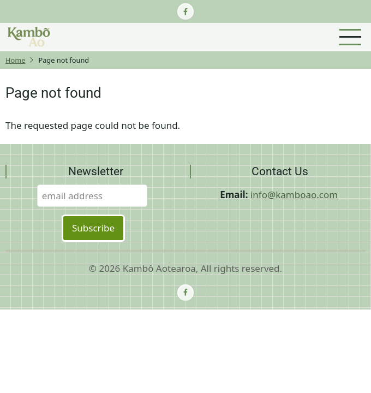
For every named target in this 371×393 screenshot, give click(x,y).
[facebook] (185, 11)
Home (15, 60)
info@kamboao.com (294, 194)
